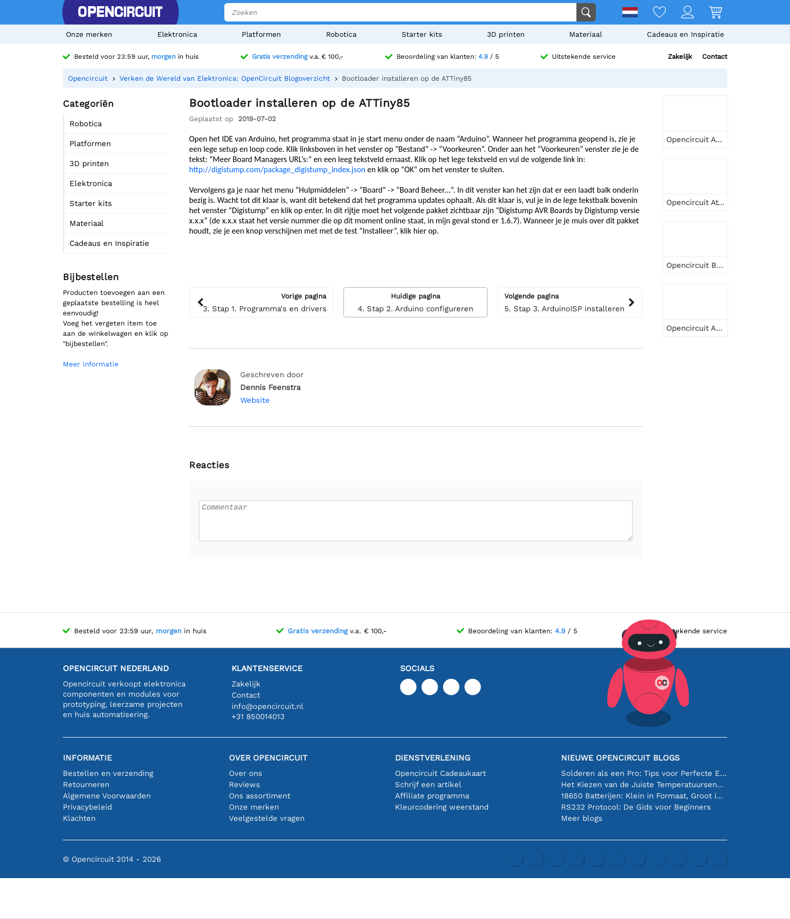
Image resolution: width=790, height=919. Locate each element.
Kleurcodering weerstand (442, 807)
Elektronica (177, 34)
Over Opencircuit (268, 758)
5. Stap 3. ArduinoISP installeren (569, 302)
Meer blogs (581, 818)
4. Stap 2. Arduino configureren (415, 302)
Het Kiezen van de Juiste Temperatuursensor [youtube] (644, 784)
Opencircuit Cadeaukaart (440, 773)
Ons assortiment (259, 795)
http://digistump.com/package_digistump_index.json (277, 169)
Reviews (244, 784)
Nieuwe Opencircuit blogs (620, 758)
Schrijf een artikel (428, 784)
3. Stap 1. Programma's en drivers (261, 302)
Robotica (341, 34)
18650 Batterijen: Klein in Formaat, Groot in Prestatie (644, 795)
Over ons (245, 773)
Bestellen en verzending (108, 773)
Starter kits (422, 34)
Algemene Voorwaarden (107, 795)
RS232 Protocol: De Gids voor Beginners (636, 807)
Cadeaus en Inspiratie (685, 34)
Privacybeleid (87, 807)
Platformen (261, 34)
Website (255, 400)
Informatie (87, 758)
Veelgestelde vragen (267, 818)
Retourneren (86, 784)
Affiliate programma (432, 795)
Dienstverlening (432, 758)
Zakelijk (680, 56)
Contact (714, 56)
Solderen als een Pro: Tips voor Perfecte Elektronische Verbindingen (644, 773)
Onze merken (89, 34)
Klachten (79, 818)
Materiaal (585, 34)
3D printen (506, 34)
